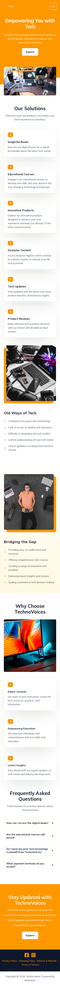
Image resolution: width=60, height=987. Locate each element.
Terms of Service (30, 964)
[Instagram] (33, 955)
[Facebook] (26, 955)
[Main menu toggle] (53, 6)
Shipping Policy (27, 960)
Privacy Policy (9, 960)
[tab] (30, 823)
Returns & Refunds (47, 960)
